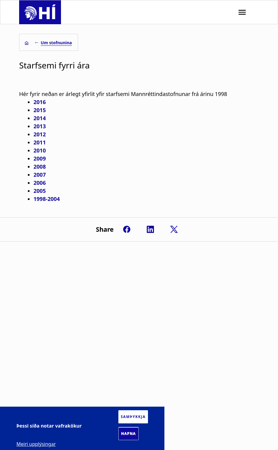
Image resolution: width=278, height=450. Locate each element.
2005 (39, 190)
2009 (39, 158)
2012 (39, 134)
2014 (39, 118)
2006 (39, 182)
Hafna (128, 433)
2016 (39, 102)
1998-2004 (46, 198)
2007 (39, 174)
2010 (39, 150)
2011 (39, 142)
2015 (39, 110)
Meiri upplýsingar (36, 444)
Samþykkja (133, 416)
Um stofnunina (56, 42)
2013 (39, 126)
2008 (39, 166)
